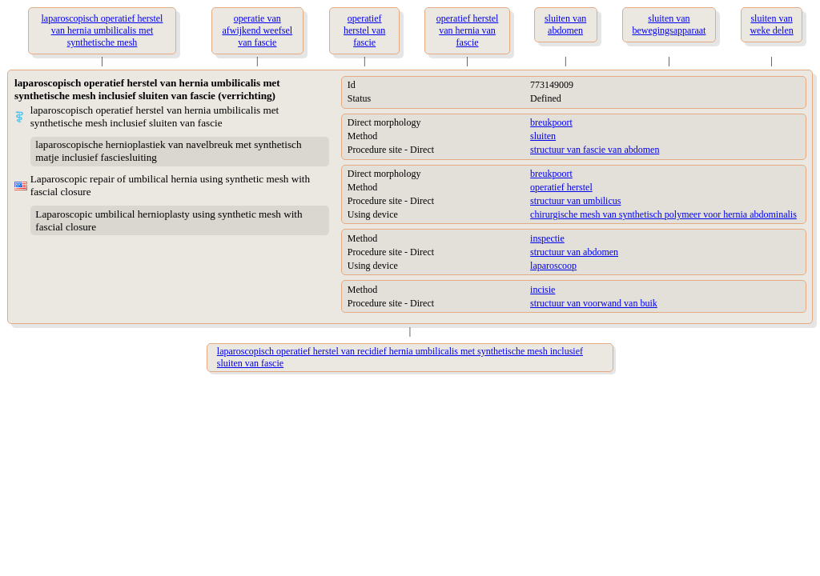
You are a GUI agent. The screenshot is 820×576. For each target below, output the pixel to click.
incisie (542, 289)
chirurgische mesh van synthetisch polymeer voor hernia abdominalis (663, 214)
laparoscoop (553, 265)
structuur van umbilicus (575, 200)
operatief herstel (561, 187)
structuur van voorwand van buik (593, 303)
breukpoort (551, 122)
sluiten (543, 136)
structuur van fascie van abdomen (594, 149)
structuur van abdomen (574, 252)
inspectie (547, 238)
